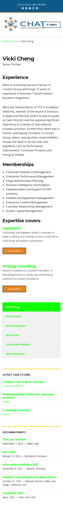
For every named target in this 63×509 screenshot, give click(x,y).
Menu (52, 25)
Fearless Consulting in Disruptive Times (29, 477)
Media (6, 401)
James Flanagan (15, 325)
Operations (12, 228)
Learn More (14, 250)
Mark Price (12, 335)
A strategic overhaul (16, 410)
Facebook (23, 8)
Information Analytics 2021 (20, 464)
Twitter (26, 8)
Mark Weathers (15, 353)
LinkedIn (37, 8)
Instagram (30, 8)
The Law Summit (14, 439)
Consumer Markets (13, 385)
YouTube (33, 8)
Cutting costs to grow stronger (24, 381)
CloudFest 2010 (13, 493)
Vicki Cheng (13, 307)
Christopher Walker (18, 344)
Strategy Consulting (19, 266)
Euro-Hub (9, 452)
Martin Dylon (14, 316)
